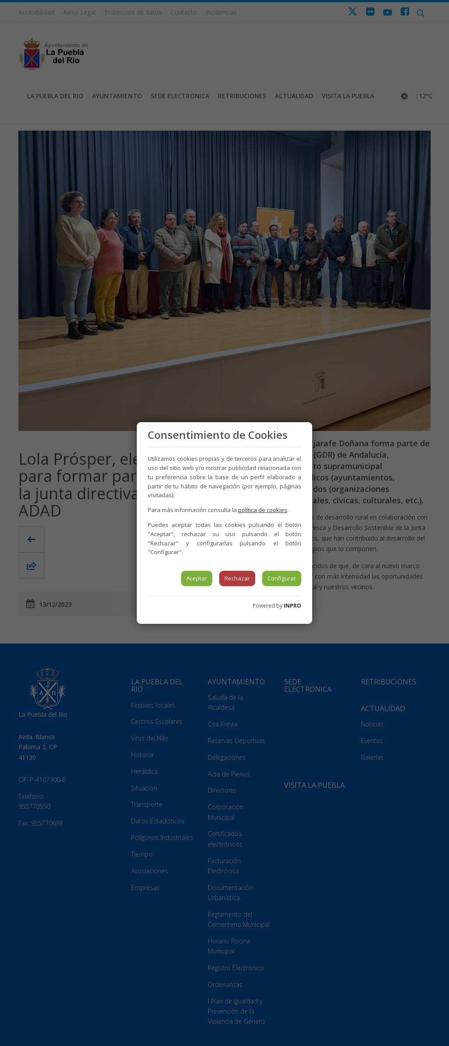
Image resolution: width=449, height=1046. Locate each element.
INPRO (292, 605)
